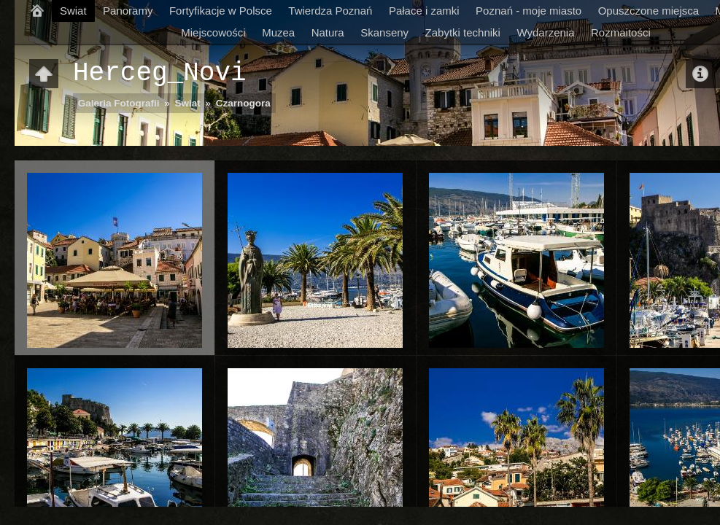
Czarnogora (243, 103)
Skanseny (384, 32)
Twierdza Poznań (330, 10)
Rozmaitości (621, 32)
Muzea (278, 32)
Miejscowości (213, 32)
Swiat (73, 10)
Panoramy (127, 10)
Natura (327, 32)
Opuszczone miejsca (648, 10)
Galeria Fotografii (119, 103)
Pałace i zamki (424, 10)
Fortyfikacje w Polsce (220, 10)
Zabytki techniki (462, 32)
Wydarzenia (545, 32)
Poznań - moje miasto (528, 10)
